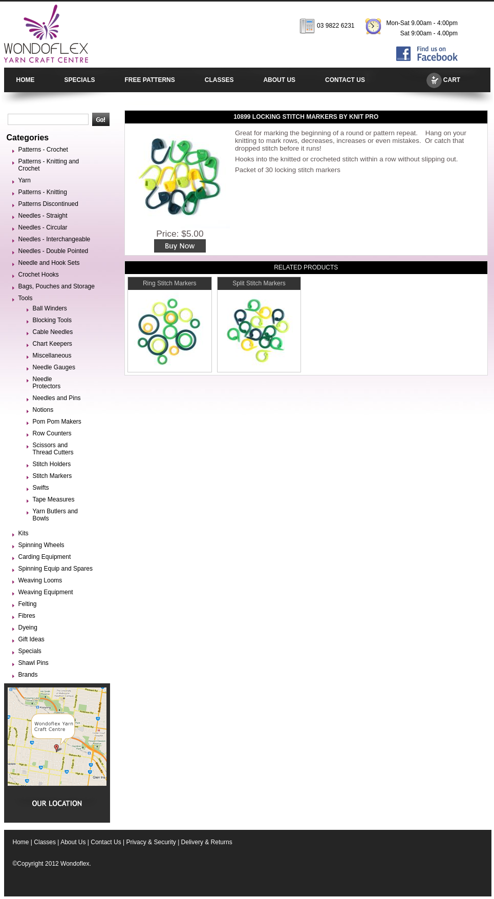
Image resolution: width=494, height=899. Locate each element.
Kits (23, 533)
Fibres (26, 615)
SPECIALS (80, 79)
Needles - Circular (43, 227)
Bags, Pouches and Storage (56, 286)
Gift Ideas (31, 639)
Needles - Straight (43, 215)
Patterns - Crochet (43, 149)
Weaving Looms (40, 580)
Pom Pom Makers (57, 421)
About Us (72, 842)
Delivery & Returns (206, 842)
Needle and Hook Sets (49, 262)
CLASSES (219, 79)
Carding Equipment (44, 556)
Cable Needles (53, 332)
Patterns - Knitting (42, 192)
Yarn (24, 180)
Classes (45, 842)
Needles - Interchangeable (54, 239)
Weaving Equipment (45, 592)
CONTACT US (345, 79)
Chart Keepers (52, 343)
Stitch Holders (52, 464)
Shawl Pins (33, 662)
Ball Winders (50, 308)
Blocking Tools (52, 320)
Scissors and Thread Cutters (53, 449)
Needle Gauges (54, 367)
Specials (29, 651)
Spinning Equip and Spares (55, 568)
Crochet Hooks (38, 274)
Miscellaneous (52, 355)
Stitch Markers (52, 475)
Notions (43, 409)
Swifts (41, 487)
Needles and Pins (57, 398)
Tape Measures (54, 499)
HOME (25, 79)
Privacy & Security (151, 842)
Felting (27, 604)
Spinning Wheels (41, 545)
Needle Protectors (47, 382)
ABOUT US (279, 79)
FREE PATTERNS (150, 79)
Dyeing (27, 627)
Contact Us (106, 842)
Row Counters (52, 433)
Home (21, 842)
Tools (25, 298)
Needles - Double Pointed (53, 251)
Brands (28, 674)
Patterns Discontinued (48, 203)
